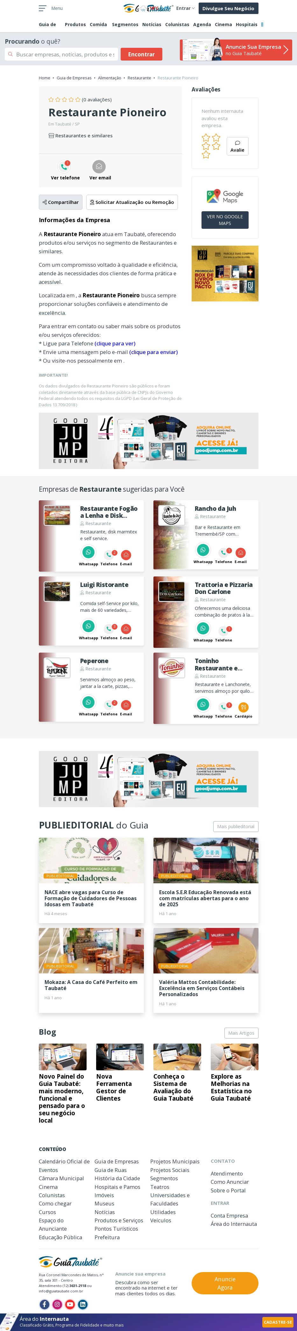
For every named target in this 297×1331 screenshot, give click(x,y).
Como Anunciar (230, 1181)
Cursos (47, 1212)
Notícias (151, 24)
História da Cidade (117, 1178)
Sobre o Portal (228, 1190)
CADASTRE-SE (278, 1322)
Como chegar (55, 1203)
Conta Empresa (229, 1215)
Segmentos (125, 24)
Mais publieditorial (235, 826)
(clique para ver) (115, 343)
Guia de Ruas (111, 1170)
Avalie (237, 147)
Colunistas (177, 24)
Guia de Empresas (74, 78)
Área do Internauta (234, 1223)
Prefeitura (107, 1237)
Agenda (202, 24)
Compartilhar (61, 202)
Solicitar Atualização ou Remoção (132, 202)
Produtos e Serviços (119, 1220)
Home (44, 78)
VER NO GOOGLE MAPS (225, 219)
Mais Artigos (241, 1033)
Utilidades (163, 1212)
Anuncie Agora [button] (225, 1283)
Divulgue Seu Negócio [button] (228, 8)
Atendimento (227, 1173)
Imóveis (104, 1195)
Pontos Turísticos (116, 1228)
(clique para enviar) (153, 352)
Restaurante (139, 78)
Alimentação (109, 78)
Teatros (159, 1186)
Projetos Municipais (175, 1161)
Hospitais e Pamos (117, 1186)
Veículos (160, 1220)
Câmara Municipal (61, 1178)
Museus (104, 1203)
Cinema (223, 24)
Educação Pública (60, 1237)
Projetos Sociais (169, 1170)
